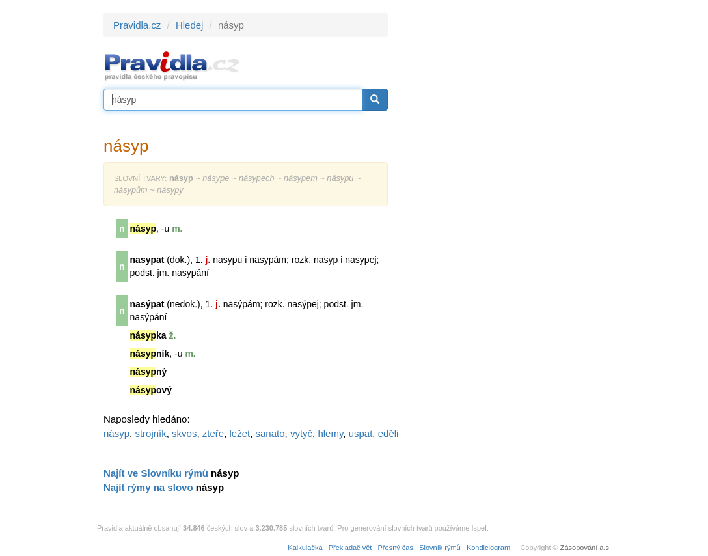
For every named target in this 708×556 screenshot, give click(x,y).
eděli (388, 433)
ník (150, 353)
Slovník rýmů (440, 547)
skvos (184, 433)
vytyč (301, 433)
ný (148, 372)
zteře (213, 433)
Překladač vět (350, 547)
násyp (116, 433)
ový (151, 390)
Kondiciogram (488, 547)
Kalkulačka (305, 547)
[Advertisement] (505, 208)
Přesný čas (395, 547)
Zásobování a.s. (585, 547)
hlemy (330, 433)
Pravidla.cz (137, 25)
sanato (270, 433)
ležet (239, 433)
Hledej (190, 25)
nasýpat (147, 304)
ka (148, 335)
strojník (150, 433)
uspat (361, 433)
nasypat (147, 260)
